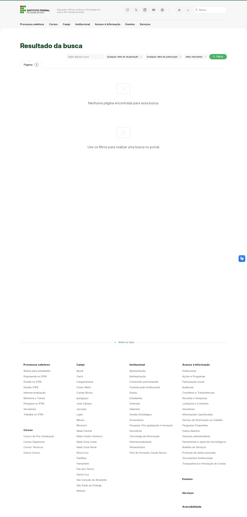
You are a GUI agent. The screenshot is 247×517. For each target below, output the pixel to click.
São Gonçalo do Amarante (91, 479)
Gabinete (134, 409)
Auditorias (188, 387)
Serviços (145, 24)
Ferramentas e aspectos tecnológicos (204, 441)
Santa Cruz (82, 474)
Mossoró (81, 425)
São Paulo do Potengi (88, 485)
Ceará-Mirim (83, 387)
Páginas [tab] (31, 65)
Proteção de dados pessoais (199, 452)
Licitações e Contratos (195, 403)
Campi (66, 24)
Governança (136, 420)
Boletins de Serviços (194, 447)
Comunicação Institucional (144, 387)
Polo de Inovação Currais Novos (148, 452)
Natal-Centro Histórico (89, 436)
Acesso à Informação (107, 24)
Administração (137, 376)
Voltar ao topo (126, 342)
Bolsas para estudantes (36, 370)
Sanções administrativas (196, 436)
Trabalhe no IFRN (33, 414)
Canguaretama (84, 381)
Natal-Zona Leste (86, 441)
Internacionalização (34, 392)
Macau (80, 420)
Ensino (133, 392)
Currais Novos (84, 392)
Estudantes (135, 398)
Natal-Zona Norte (86, 447)
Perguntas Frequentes (195, 425)
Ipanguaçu (82, 398)
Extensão (134, 403)
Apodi (79, 370)
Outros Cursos (31, 452)
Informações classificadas (197, 414)
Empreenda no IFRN (35, 376)
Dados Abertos (191, 430)
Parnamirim (82, 463)
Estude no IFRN (32, 381)
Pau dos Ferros (85, 469)
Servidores (29, 409)
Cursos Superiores (34, 441)
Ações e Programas (193, 376)
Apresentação (137, 370)
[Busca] (210, 9)
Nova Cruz (82, 452)
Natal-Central (84, 430)
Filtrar (218, 56)
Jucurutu (81, 409)
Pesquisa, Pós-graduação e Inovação (151, 425)
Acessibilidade (191, 506)
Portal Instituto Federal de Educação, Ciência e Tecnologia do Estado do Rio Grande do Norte (35, 9)
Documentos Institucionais (197, 458)
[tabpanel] (123, 93)
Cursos (53, 24)
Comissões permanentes (143, 381)
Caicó (79, 376)
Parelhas (81, 458)
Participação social (193, 381)
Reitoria (80, 490)
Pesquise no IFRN (33, 403)
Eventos (130, 24)
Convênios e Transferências (198, 392)
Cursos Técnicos (33, 447)
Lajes (79, 414)
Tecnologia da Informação (144, 436)
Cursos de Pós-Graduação (38, 436)
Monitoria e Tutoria (34, 398)
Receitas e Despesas (194, 398)
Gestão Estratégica (140, 414)
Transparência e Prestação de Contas (204, 463)
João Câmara (84, 403)
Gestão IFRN (30, 387)
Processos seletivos (32, 24)
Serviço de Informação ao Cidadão (202, 420)
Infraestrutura (137, 447)
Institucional (82, 24)
